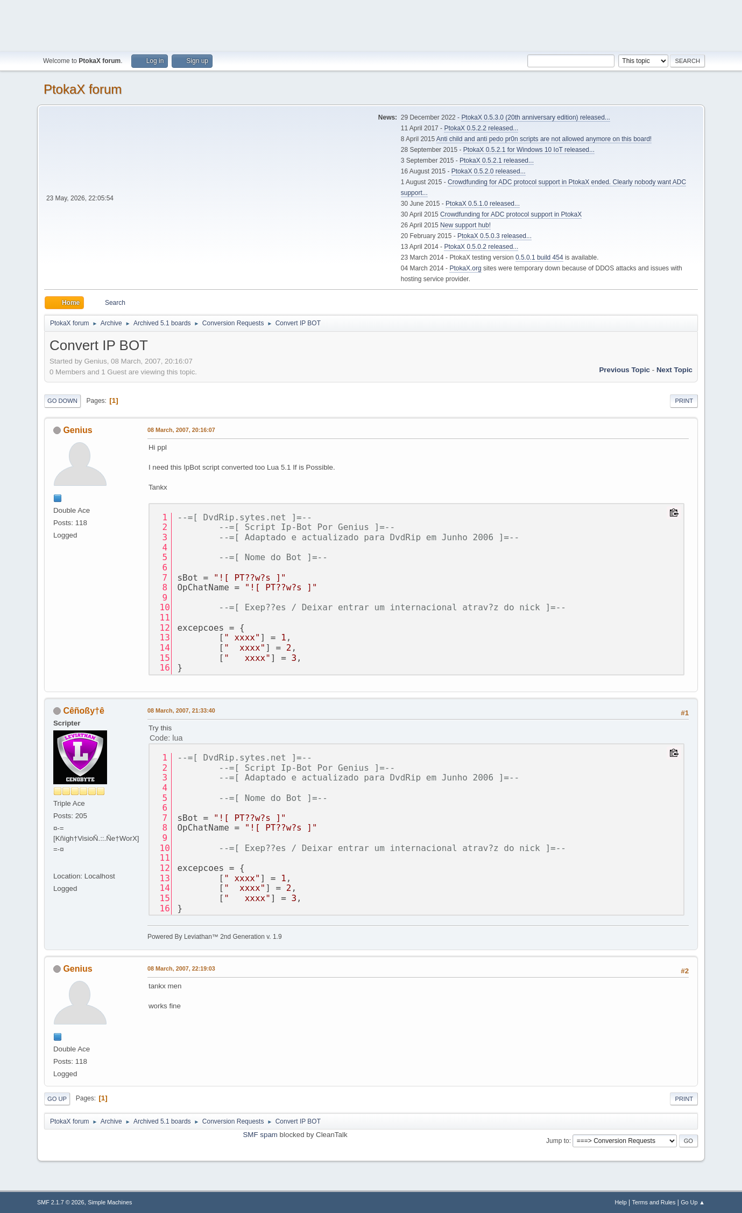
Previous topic (624, 370)
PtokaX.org (465, 268)
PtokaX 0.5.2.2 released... (481, 128)
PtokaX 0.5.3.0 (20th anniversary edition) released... (535, 117)
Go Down (62, 401)
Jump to (557, 1141)
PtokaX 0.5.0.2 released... (481, 246)
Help (621, 1202)
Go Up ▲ (693, 1202)
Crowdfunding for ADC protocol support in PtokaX (511, 214)
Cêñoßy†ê (83, 710)
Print (684, 401)
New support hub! (465, 225)
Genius (77, 430)
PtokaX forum (83, 89)
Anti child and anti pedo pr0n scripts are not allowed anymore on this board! (544, 139)
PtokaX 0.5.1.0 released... (483, 203)
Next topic (674, 370)
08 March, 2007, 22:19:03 (181, 968)
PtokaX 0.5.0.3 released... (494, 236)
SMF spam (260, 1135)
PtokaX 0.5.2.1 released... (497, 160)
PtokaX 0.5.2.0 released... (488, 171)
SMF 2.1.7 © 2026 (60, 1202)
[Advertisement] (371, 24)
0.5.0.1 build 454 (539, 257)
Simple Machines (110, 1202)
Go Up (57, 1099)
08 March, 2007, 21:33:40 (181, 710)
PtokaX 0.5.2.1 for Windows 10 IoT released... (529, 150)
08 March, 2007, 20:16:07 (181, 430)
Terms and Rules (654, 1202)
